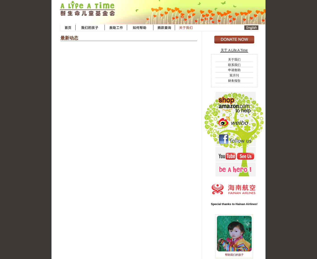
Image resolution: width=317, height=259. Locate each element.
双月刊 (234, 75)
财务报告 (234, 80)
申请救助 (234, 70)
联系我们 (234, 65)
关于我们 (234, 59)
